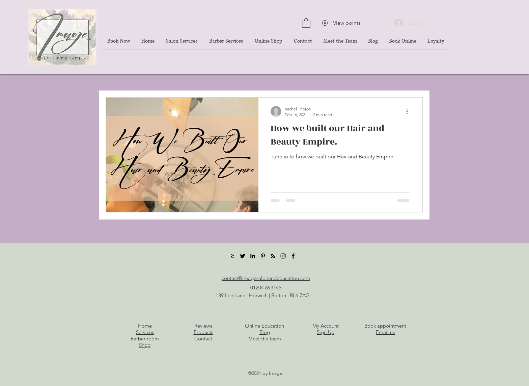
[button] (306, 23)
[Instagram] (283, 256)
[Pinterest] (262, 256)
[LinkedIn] (252, 256)
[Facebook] (293, 256)
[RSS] (273, 256)
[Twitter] (242, 256)
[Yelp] (232, 256)
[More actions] (409, 111)
